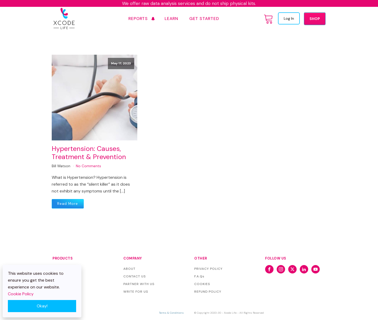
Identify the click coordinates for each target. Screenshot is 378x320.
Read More (67, 203)
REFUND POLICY (207, 291)
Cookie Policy (21, 294)
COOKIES (202, 284)
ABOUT (129, 269)
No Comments (88, 166)
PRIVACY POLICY (208, 269)
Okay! (42, 306)
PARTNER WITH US (138, 284)
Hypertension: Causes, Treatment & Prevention (89, 153)
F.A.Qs (199, 276)
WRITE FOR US (135, 291)
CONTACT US (134, 276)
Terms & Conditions (171, 312)
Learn (171, 18)
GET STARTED (204, 18)
